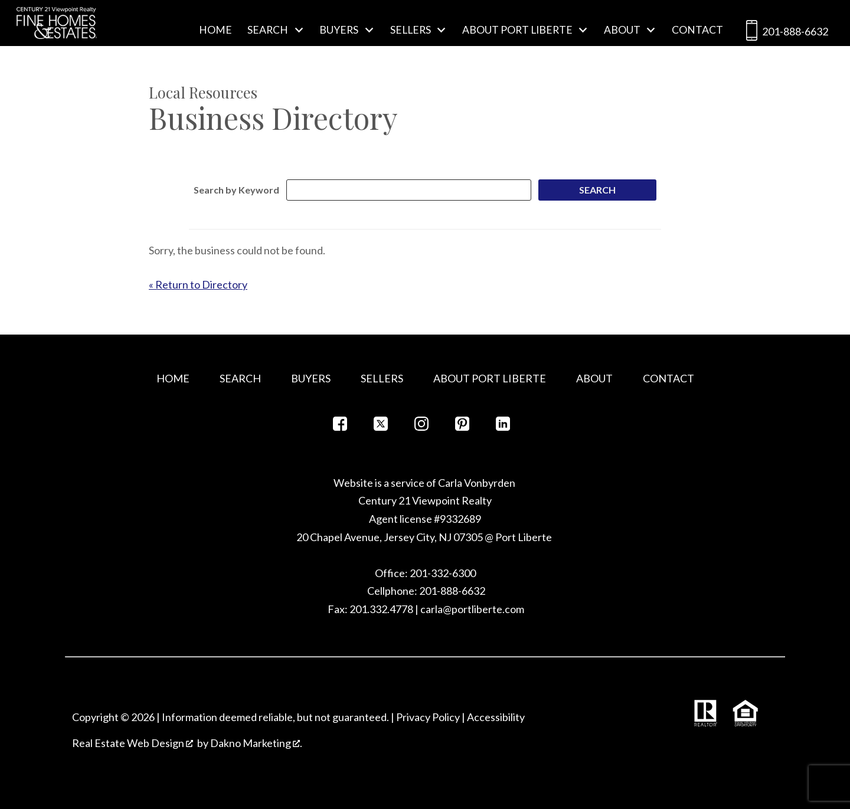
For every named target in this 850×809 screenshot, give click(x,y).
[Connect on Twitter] (381, 427)
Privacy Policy (428, 716)
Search (240, 378)
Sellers (382, 378)
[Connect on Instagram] (421, 427)
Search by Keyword (236, 189)
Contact (697, 30)
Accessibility (496, 716)
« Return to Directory (198, 284)
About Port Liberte (489, 378)
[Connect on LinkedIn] (503, 427)
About (594, 378)
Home (215, 30)
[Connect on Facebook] (340, 427)
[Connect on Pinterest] (462, 427)
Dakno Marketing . (256, 742)
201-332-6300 (442, 572)
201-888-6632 (784, 32)
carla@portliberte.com (472, 608)
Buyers (311, 378)
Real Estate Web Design (132, 742)
